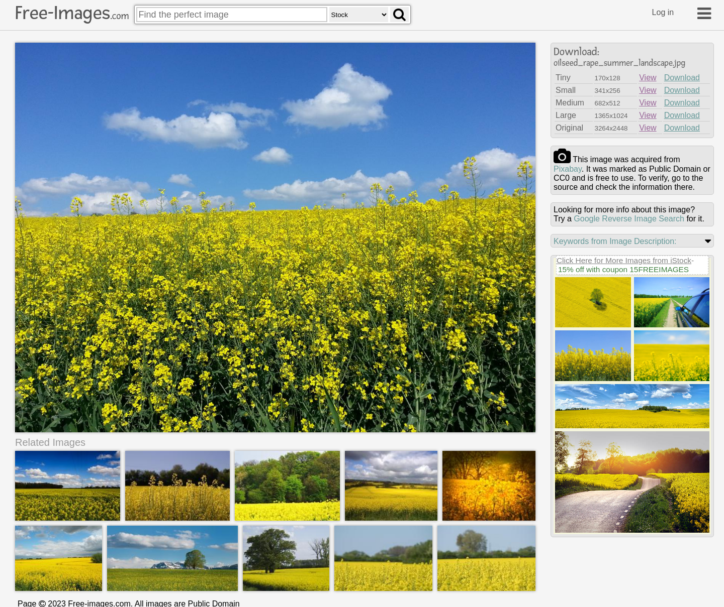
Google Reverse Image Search (629, 218)
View (647, 77)
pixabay (568, 169)
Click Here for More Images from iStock (624, 260)
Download (682, 77)
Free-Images (72, 13)
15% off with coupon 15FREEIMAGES (623, 269)
